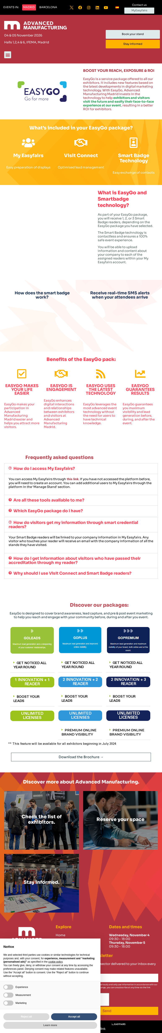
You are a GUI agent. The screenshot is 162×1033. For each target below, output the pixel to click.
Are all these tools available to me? (48, 500)
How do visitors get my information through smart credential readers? (73, 524)
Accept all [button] (74, 1016)
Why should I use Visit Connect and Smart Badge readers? (72, 573)
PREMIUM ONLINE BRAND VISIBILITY (79, 732)
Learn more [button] (50, 1025)
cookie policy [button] (55, 961)
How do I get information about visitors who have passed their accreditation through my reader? (75, 560)
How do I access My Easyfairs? (44, 468)
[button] (11, 7)
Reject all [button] (26, 1016)
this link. (73, 479)
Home (60, 935)
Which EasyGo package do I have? (48, 510)
